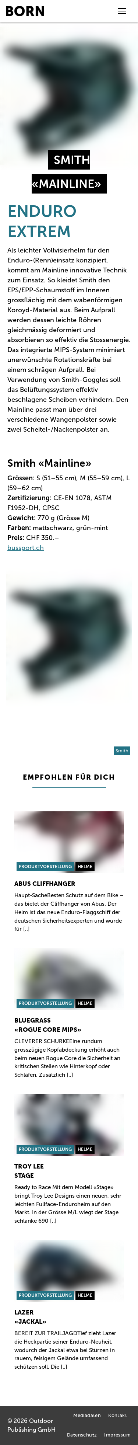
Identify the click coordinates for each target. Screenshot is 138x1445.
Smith (122, 750)
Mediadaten (87, 1415)
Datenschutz (82, 1435)
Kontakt (117, 1415)
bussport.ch (25, 548)
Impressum (117, 1435)
